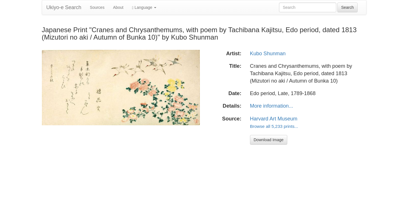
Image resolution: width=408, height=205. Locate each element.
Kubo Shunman (268, 53)
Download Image (269, 140)
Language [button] (144, 7)
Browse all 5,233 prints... (274, 126)
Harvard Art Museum (274, 119)
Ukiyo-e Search (63, 7)
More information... (271, 106)
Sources (97, 7)
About (118, 7)
